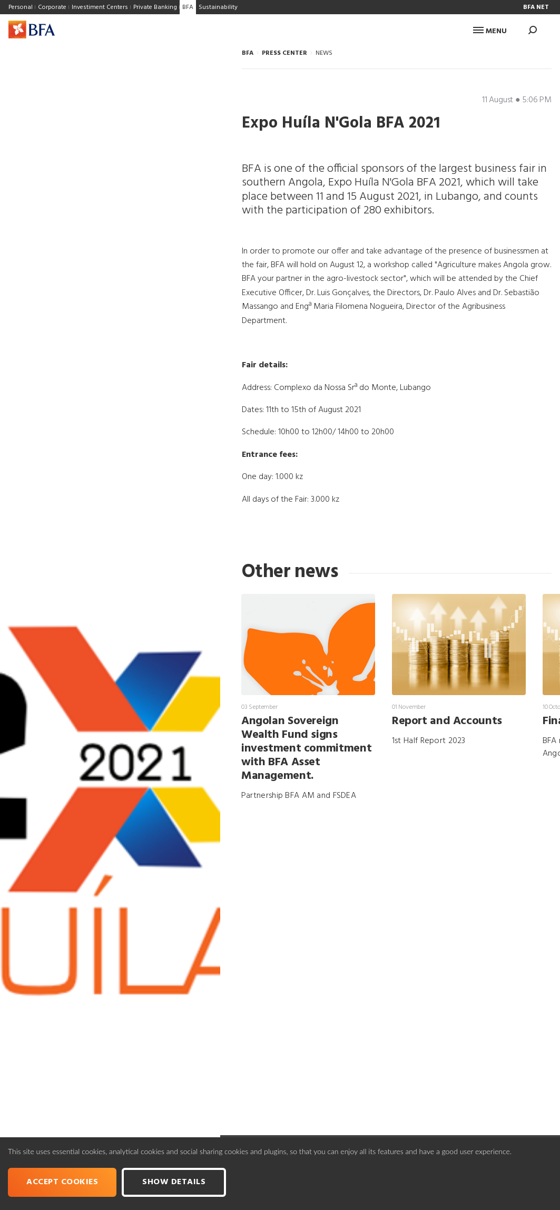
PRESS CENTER (284, 53)
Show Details (173, 1182)
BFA (247, 53)
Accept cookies (62, 1182)
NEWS (324, 53)
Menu (490, 31)
